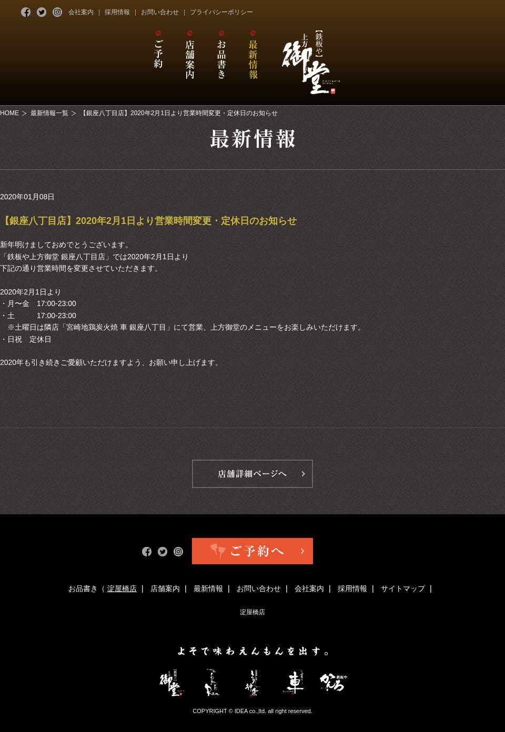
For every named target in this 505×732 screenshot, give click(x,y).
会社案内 (81, 12)
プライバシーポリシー (221, 12)
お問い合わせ (160, 12)
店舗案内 (165, 588)
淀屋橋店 (122, 588)
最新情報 (208, 588)
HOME (9, 113)
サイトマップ (403, 588)
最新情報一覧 (49, 113)
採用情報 (117, 12)
